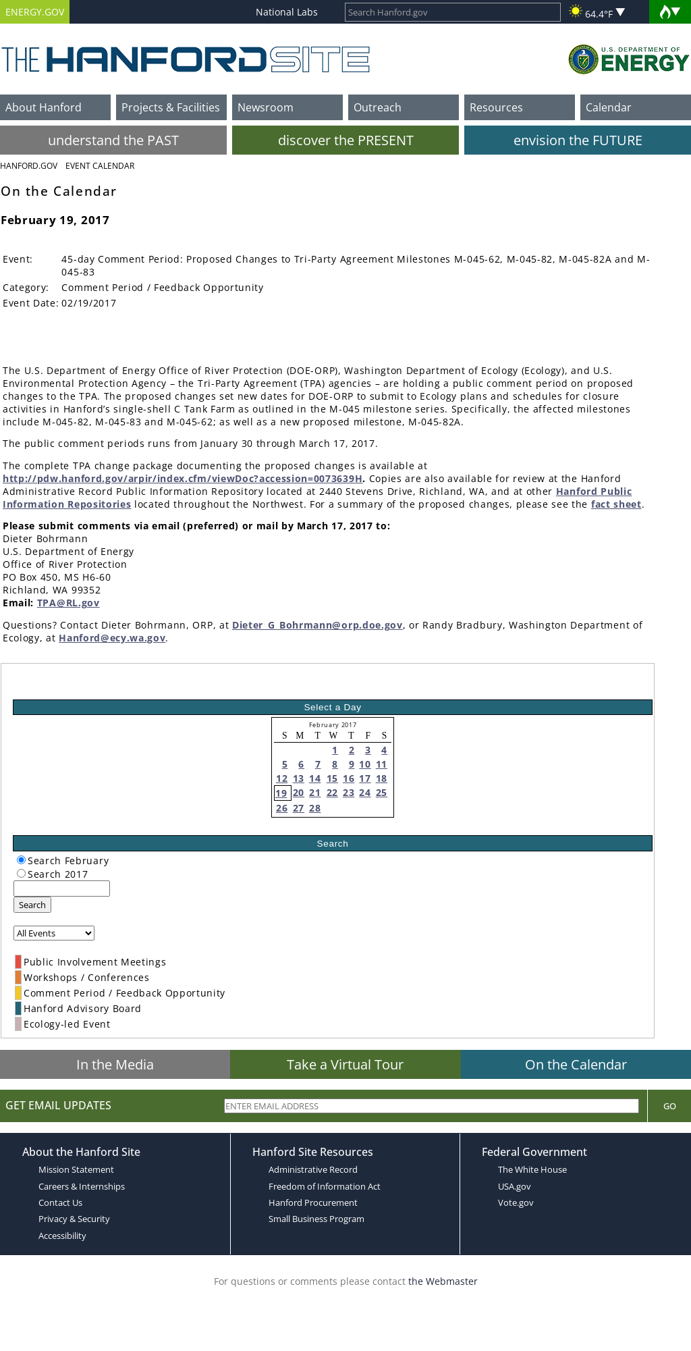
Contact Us (60, 1202)
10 (364, 764)
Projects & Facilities (170, 107)
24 (364, 792)
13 (298, 778)
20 (298, 792)
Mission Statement (76, 1169)
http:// (20, 478)
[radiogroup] (21, 859)
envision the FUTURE (578, 140)
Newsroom (266, 107)
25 (381, 792)
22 (332, 792)
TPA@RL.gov (68, 602)
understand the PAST (113, 140)
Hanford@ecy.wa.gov (112, 637)
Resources (496, 107)
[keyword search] (61, 888)
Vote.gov (516, 1202)
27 (298, 807)
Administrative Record (313, 1169)
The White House (532, 1169)
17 (364, 778)
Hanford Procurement (313, 1202)
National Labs (287, 11)
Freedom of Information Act (325, 1186)
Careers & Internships (81, 1186)
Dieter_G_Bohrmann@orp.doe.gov (317, 624)
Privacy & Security (74, 1219)
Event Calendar (99, 165)
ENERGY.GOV (34, 11)
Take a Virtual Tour (345, 1064)
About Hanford (43, 107)
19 (281, 793)
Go (669, 1106)
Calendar (609, 107)
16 (348, 778)
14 (315, 778)
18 (381, 778)
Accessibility (62, 1235)
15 (332, 778)
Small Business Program (316, 1219)
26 (281, 807)
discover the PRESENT (346, 140)
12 (281, 778)
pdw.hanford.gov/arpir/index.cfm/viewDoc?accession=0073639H (199, 478)
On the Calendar (576, 1064)
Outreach (378, 107)
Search (32, 905)
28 (315, 807)
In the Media (115, 1064)
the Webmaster (443, 1281)
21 (315, 792)
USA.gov (514, 1186)
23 (348, 792)
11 (381, 764)
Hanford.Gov (28, 165)
